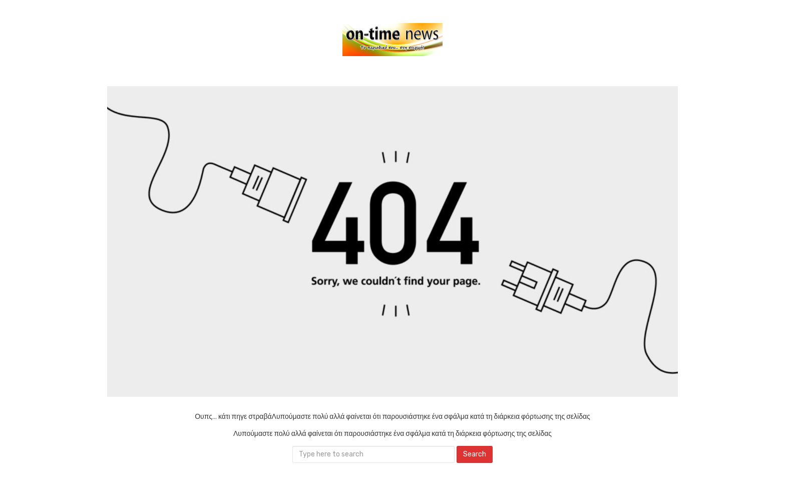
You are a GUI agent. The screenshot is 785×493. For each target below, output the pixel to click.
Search (474, 454)
